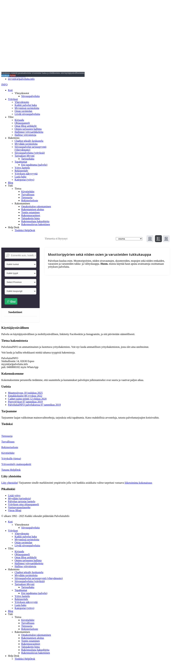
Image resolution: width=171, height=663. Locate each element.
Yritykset (13, 99)
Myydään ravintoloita (26, 143)
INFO (4, 84)
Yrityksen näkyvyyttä (26, 173)
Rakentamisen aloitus (32, 209)
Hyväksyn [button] (5, 75)
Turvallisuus (27, 194)
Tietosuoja (26, 197)
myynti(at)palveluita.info (21, 79)
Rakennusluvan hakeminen (35, 224)
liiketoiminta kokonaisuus (138, 482)
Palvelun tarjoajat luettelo (21, 501)
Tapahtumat (21, 161)
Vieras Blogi (14, 510)
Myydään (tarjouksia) (19, 498)
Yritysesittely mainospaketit (16, 464)
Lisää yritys (14, 495)
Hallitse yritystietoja (25, 134)
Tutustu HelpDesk (11, 469)
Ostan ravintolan (23, 111)
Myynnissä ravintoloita (27, 108)
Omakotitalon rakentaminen (36, 206)
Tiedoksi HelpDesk (25, 230)
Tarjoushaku (27, 158)
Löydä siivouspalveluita (27, 114)
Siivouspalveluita (30, 96)
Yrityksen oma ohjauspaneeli (23, 504)
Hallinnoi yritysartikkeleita (29, 132)
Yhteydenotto (22, 102)
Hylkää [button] (13, 75)
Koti (10, 90)
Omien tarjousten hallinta (28, 129)
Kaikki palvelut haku (26, 105)
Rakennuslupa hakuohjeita (35, 221)
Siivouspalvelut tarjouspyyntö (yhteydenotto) (39, 578)
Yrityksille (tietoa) (11, 458)
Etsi (11, 301)
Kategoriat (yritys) (24, 179)
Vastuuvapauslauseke (19, 507)
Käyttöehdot (27, 191)
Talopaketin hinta (30, 218)
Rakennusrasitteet (30, 215)
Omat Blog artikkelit (25, 126)
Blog (10, 182)
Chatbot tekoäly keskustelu (29, 140)
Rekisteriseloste (29, 200)
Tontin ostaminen (30, 212)
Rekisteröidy (21, 170)
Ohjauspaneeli (22, 123)
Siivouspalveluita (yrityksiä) (30, 152)
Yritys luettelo (22, 167)
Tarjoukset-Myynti (24, 155)
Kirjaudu (19, 120)
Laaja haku (20, 176)
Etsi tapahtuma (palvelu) (34, 164)
